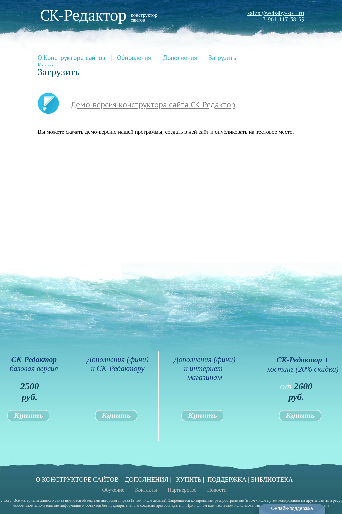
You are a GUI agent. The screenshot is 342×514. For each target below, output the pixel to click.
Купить (47, 66)
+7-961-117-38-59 (282, 19)
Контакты (146, 490)
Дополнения (180, 58)
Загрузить (222, 58)
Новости (217, 490)
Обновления (134, 58)
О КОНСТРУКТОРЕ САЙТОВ (77, 479)
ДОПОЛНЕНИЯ (147, 479)
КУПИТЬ (188, 479)
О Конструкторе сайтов (71, 58)
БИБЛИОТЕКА (272, 479)
